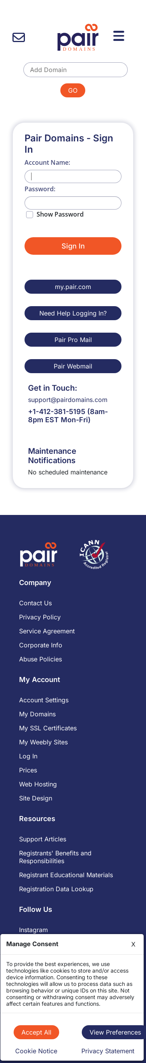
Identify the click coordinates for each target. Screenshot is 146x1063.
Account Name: (47, 162)
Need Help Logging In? (73, 313)
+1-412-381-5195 (56, 411)
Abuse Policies (40, 659)
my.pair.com (73, 287)
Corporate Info (40, 645)
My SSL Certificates (48, 728)
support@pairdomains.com (67, 400)
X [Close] (133, 944)
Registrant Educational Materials (66, 875)
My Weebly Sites (43, 742)
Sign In (73, 246)
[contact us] (18, 37)
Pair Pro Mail (73, 340)
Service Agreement (47, 631)
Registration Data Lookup (56, 889)
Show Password (60, 214)
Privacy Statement (107, 1051)
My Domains (37, 714)
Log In (28, 756)
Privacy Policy (40, 617)
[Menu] (120, 34)
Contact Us (35, 603)
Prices (28, 770)
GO (72, 90)
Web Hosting (38, 784)
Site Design (35, 798)
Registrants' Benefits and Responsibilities (55, 857)
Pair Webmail (73, 366)
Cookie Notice (36, 1051)
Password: (40, 189)
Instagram (33, 930)
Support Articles (42, 839)
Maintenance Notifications (52, 455)
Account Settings (44, 700)
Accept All (36, 1032)
